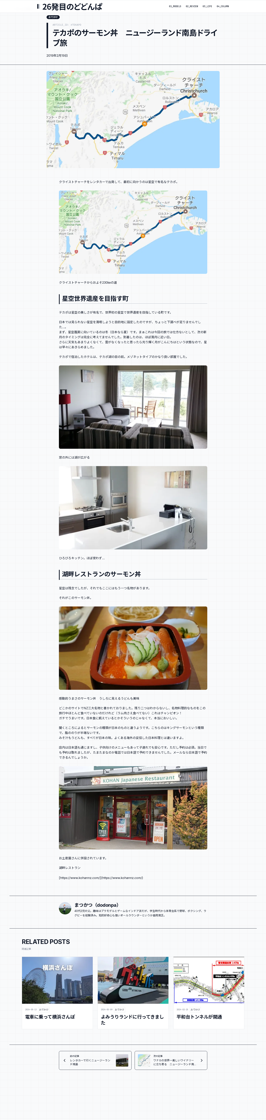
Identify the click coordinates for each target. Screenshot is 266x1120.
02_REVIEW (192, 6)
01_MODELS (175, 6)
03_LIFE (207, 6)
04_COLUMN (223, 6)
